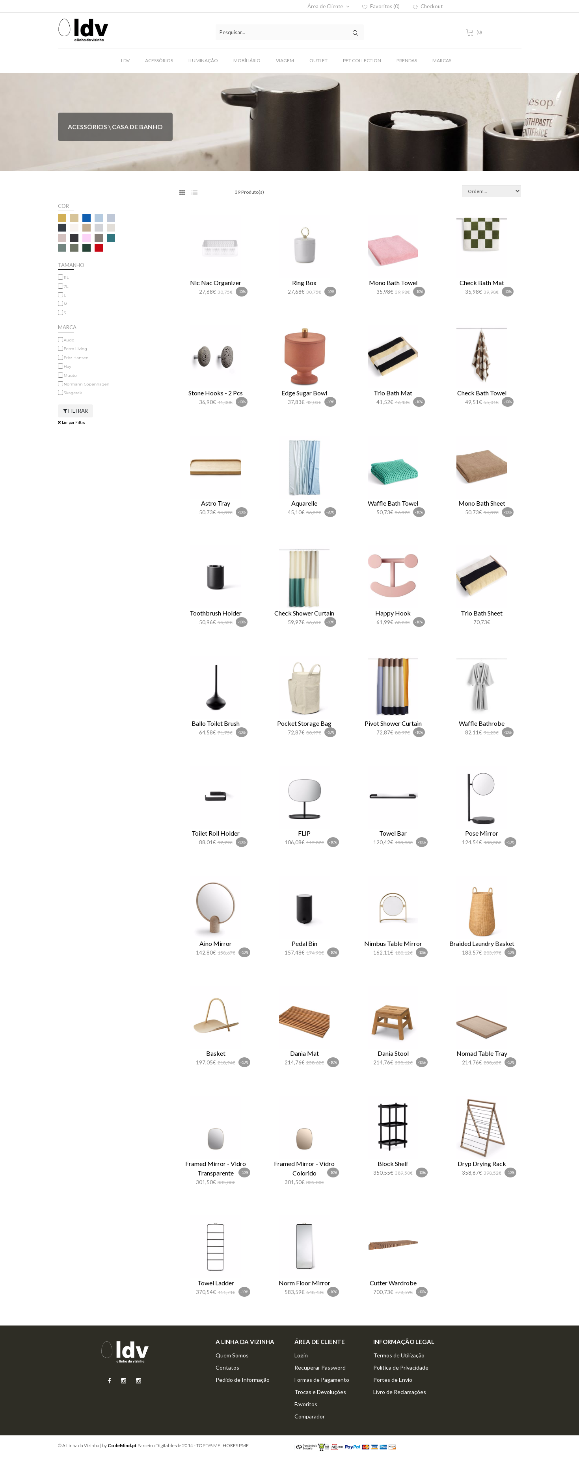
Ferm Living (76, 348)
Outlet (318, 60)
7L (66, 286)
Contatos (227, 1367)
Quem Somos (232, 1355)
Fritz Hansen (76, 357)
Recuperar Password (320, 1367)
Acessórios (159, 60)
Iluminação (203, 60)
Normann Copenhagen (87, 384)
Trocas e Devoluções (320, 1392)
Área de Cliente (328, 6)
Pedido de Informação (243, 1379)
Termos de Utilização (398, 1355)
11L (66, 277)
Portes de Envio (392, 1379)
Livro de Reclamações (399, 1392)
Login (301, 1355)
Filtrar (75, 411)
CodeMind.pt (122, 1445)
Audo (69, 340)
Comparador (309, 1416)
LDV (125, 60)
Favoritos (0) (381, 6)
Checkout (428, 6)
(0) (475, 32)
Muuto (70, 375)
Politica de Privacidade (400, 1367)
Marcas (441, 60)
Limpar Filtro (71, 422)
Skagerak (73, 392)
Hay (67, 366)
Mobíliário (247, 60)
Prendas (407, 60)
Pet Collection (362, 60)
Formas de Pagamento (321, 1379)
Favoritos (305, 1404)
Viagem (285, 60)
